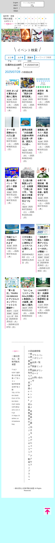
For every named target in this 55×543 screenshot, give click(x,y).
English (15, 2)
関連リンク (37, 366)
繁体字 (15, 8)
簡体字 (15, 5)
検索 (32, 5)
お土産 (35, 24)
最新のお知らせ (29, 370)
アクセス (45, 24)
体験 (22, 23)
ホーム (29, 354)
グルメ (29, 24)
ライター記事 (15, 24)
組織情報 (36, 351)
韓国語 (16, 11)
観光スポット (19, 24)
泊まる (32, 24)
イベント (25, 24)
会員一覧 (36, 362)
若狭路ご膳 (31, 417)
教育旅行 (42, 24)
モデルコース (39, 24)
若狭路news (29, 391)
